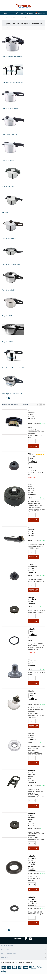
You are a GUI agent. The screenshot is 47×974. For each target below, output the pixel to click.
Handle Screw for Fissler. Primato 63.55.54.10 (32, 696)
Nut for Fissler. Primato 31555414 (32, 737)
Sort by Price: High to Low (10, 405)
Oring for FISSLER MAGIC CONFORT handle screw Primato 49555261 (32, 863)
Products (9, 18)
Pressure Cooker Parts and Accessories (26, 18)
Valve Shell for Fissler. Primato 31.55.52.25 (32, 459)
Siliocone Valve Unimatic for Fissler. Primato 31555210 (32, 490)
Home (3, 18)
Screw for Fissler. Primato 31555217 (32, 663)
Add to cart (33, 446)
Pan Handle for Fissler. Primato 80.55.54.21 (32, 415)
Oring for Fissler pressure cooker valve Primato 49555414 (32, 776)
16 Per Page (25, 405)
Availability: (37, 423)
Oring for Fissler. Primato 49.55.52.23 (32, 633)
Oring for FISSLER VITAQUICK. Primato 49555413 (32, 901)
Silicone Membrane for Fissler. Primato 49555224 (32, 568)
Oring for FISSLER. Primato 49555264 (32, 601)
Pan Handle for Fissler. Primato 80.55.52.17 (32, 532)
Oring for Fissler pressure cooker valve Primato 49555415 (32, 819)
